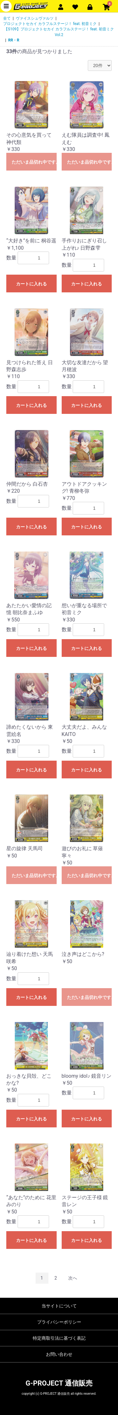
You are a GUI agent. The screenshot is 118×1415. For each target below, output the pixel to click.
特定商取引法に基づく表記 (59, 1338)
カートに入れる (31, 283)
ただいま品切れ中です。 (34, 162)
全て (7, 18)
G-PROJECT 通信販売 (58, 1383)
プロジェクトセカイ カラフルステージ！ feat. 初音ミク (50, 24)
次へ (72, 1278)
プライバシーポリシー (59, 1322)
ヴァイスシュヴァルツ (34, 18)
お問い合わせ (59, 1354)
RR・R (13, 40)
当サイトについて (59, 1305)
